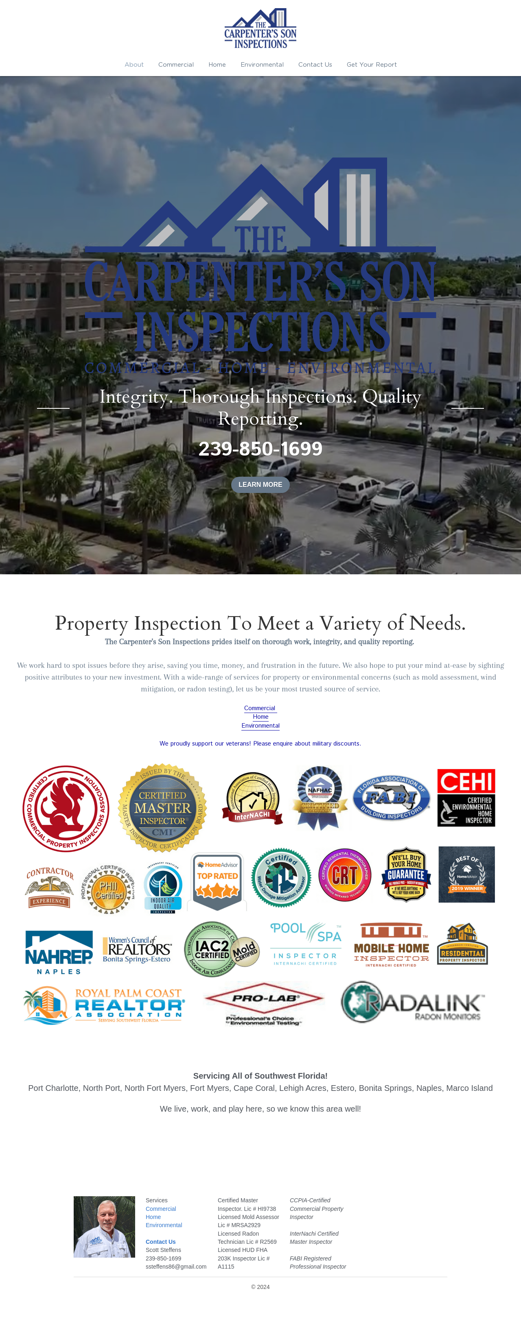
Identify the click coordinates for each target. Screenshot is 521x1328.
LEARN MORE (260, 484)
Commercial (260, 708)
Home (261, 717)
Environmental (260, 726)
